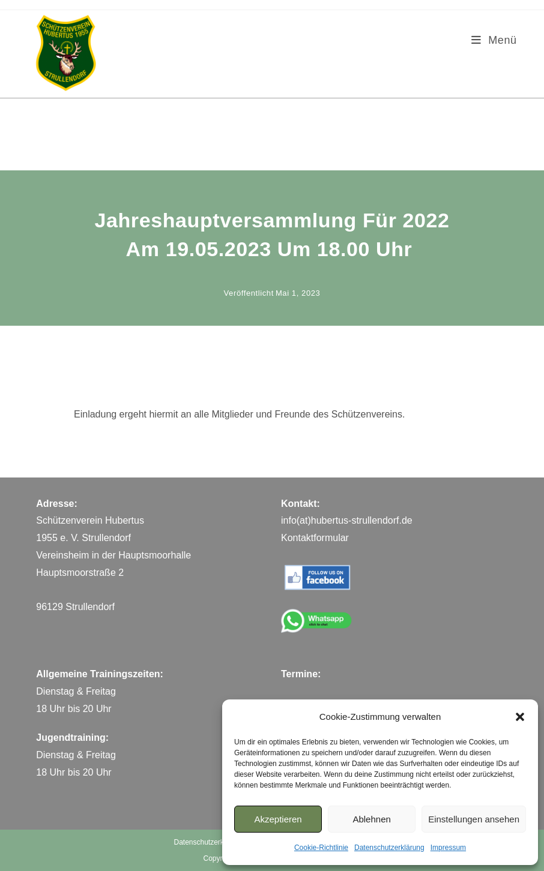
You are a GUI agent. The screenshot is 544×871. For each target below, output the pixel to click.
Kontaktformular (315, 538)
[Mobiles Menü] (494, 40)
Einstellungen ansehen (473, 819)
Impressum (448, 847)
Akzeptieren (277, 819)
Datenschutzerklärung (389, 847)
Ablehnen (371, 819)
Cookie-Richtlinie (321, 847)
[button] (520, 717)
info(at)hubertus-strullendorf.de (347, 520)
